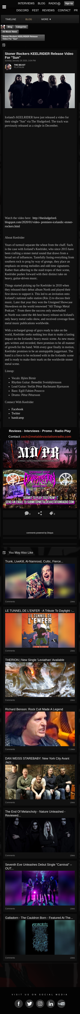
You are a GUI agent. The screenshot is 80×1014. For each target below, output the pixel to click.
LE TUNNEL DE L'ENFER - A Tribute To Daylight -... (39, 610)
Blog (10, 27)
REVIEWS (48, 10)
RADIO (53, 3)
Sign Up (69, 3)
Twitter (16, 413)
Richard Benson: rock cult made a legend (34, 709)
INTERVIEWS (26, 3)
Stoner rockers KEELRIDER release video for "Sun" (20, 37)
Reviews (15, 431)
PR (76, 10)
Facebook (17, 409)
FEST (35, 10)
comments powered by (39, 533)
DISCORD (22, 10)
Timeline (10, 19)
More (46, 19)
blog (29, 19)
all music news (10, 32)
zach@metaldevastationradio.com (46, 436)
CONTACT (64, 10)
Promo (47, 431)
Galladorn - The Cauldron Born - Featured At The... (39, 917)
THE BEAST (19, 65)
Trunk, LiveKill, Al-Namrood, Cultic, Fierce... (34, 561)
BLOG (41, 3)
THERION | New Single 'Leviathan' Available (34, 660)
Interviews (32, 431)
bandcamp (18, 417)
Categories (21, 27)
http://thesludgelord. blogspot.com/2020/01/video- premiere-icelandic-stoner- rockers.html (39, 222)
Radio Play (63, 431)
